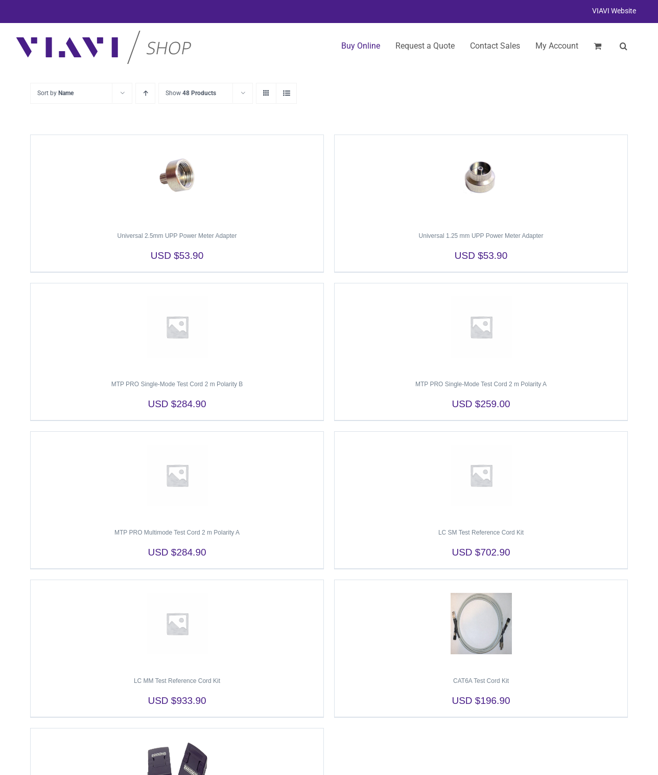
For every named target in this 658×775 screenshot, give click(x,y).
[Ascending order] (145, 93)
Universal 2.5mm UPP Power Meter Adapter (177, 235)
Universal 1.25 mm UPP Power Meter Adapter (481, 235)
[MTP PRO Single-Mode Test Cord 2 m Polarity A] (481, 326)
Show (191, 93)
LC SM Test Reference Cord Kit (481, 532)
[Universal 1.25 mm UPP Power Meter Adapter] (481, 178)
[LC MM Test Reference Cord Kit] (177, 623)
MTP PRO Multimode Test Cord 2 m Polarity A (177, 532)
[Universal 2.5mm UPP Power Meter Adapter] (177, 178)
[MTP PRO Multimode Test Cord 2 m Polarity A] (177, 475)
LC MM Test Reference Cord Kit (177, 680)
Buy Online (360, 46)
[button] (623, 46)
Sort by (55, 93)
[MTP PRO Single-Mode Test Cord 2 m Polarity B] (177, 326)
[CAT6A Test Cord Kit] (481, 623)
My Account (556, 46)
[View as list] (286, 93)
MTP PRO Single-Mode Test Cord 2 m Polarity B (177, 384)
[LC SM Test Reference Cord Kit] (481, 475)
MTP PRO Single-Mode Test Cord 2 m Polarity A (481, 384)
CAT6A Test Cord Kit (481, 680)
